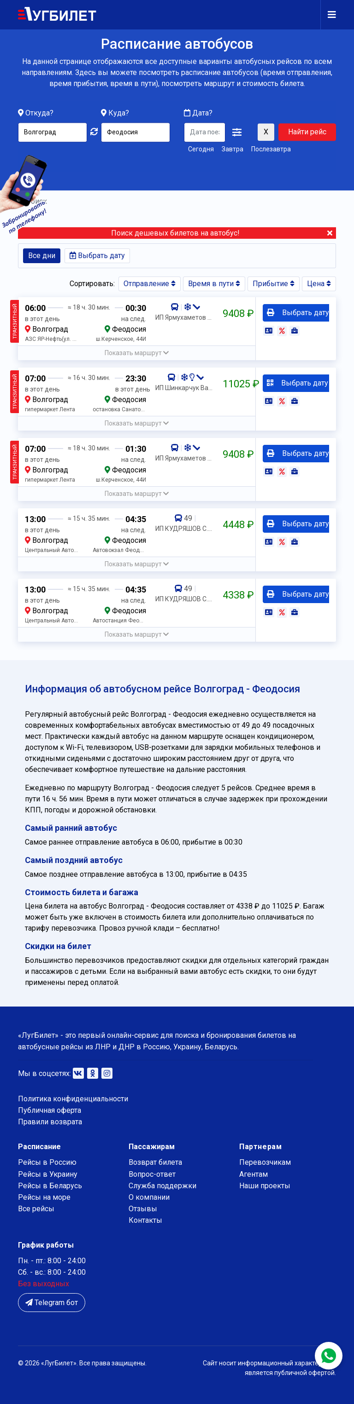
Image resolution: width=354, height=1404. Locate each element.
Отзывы (143, 1208)
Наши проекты (264, 1185)
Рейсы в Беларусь (50, 1185)
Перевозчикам (265, 1162)
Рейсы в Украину (47, 1174)
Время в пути (214, 283)
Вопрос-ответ (152, 1174)
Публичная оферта (49, 1110)
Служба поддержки (162, 1185)
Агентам (253, 1174)
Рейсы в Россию (47, 1162)
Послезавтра (271, 149)
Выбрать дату (97, 255)
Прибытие (274, 283)
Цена (319, 283)
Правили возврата (50, 1121)
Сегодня (201, 149)
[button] (237, 133)
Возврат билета (155, 1162)
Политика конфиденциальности (73, 1098)
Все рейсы (36, 1208)
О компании (149, 1197)
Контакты (145, 1220)
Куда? (118, 113)
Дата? (198, 113)
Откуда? (39, 113)
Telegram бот (51, 1302)
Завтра (232, 149)
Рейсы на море (44, 1197)
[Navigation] (328, 14)
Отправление (150, 283)
